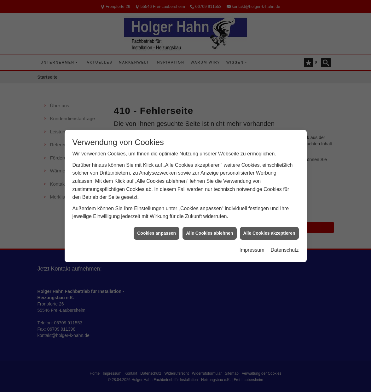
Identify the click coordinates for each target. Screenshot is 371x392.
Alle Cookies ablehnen (209, 230)
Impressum (251, 248)
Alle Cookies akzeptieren (269, 230)
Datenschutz (285, 248)
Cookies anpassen (156, 230)
